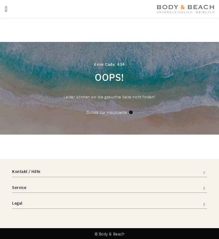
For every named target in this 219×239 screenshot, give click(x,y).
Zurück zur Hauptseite (109, 112)
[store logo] (185, 9)
